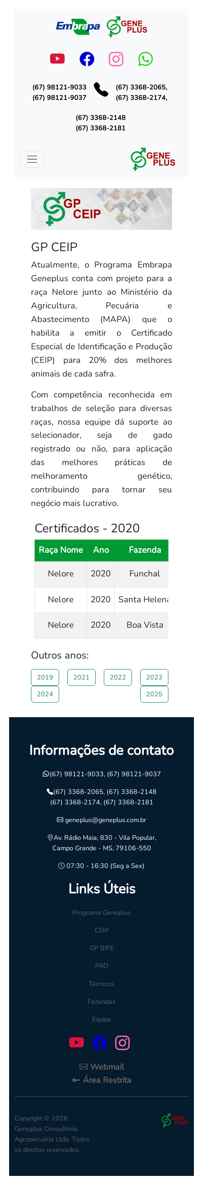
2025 (154, 694)
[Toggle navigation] (32, 159)
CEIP (102, 930)
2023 (154, 677)
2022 (118, 677)
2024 (45, 694)
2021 (81, 677)
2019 (45, 677)
